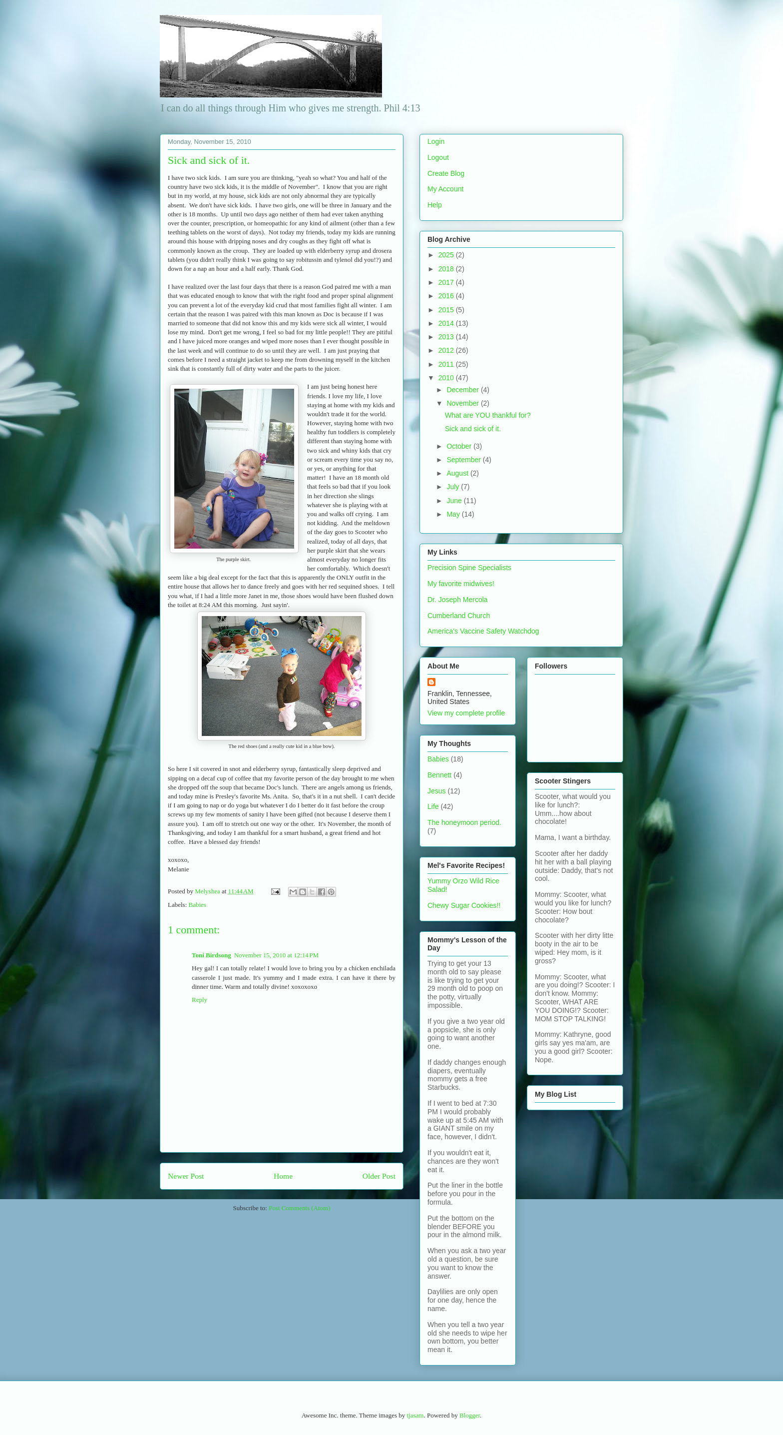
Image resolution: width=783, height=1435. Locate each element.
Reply (199, 999)
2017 (447, 282)
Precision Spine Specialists (469, 568)
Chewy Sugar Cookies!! (463, 905)
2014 (447, 323)
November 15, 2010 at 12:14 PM (276, 955)
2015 (447, 310)
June (454, 501)
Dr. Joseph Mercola (457, 600)
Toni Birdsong (211, 955)
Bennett (439, 775)
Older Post (379, 1176)
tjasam (414, 1415)
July (453, 487)
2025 (447, 255)
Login (435, 141)
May (453, 514)
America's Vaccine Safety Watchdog (483, 631)
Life (433, 806)
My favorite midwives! (460, 584)
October (459, 446)
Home (283, 1176)
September (464, 460)
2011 (447, 364)
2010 (447, 378)
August (458, 473)
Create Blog (445, 173)
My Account (445, 189)
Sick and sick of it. (473, 429)
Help (434, 205)
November (463, 403)
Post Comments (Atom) (300, 1208)
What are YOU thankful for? (488, 415)
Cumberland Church (458, 616)
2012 (447, 350)
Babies (197, 904)
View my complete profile (466, 713)
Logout (438, 157)
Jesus (436, 791)
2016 (447, 296)
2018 (447, 269)
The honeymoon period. (464, 822)
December (463, 390)
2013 (447, 337)
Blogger (469, 1415)
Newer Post (186, 1176)
